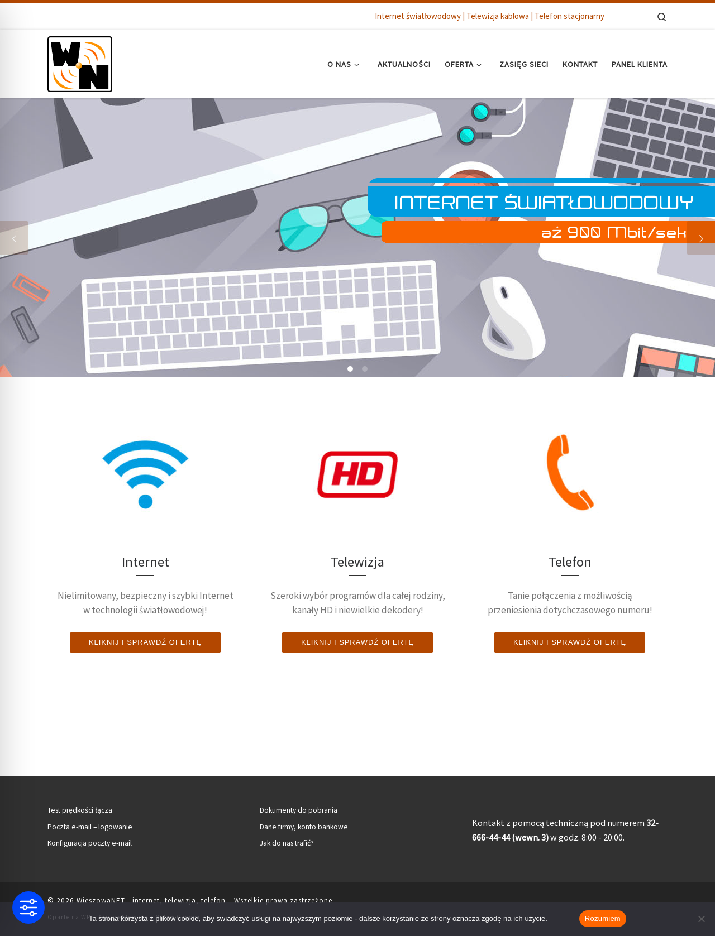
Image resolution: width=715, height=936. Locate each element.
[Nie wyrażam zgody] (701, 918)
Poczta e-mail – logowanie (89, 827)
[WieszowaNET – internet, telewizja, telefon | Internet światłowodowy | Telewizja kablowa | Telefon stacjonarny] (79, 61)
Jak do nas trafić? (287, 843)
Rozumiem (603, 918)
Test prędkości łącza (79, 810)
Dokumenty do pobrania (298, 810)
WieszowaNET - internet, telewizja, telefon (151, 900)
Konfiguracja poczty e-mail (89, 843)
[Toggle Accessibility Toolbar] (28, 907)
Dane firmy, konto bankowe (304, 827)
